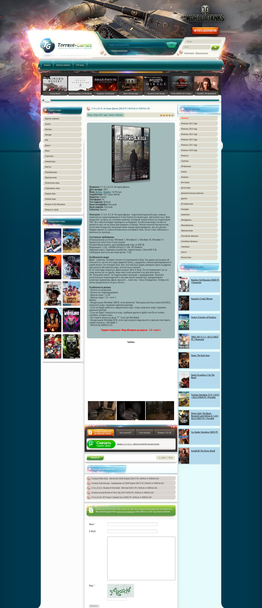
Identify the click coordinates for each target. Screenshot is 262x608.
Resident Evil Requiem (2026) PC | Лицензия (205, 281)
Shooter (107, 191)
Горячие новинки (63, 65)
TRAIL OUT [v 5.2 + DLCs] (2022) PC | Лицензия (204, 338)
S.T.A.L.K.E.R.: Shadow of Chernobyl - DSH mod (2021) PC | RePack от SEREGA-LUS (124, 488)
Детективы (186, 187)
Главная (47, 65)
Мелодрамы (186, 220)
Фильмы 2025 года (189, 123)
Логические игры (52, 183)
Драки (47, 145)
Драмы (184, 198)
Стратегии (49, 156)
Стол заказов (144, 432)
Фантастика (186, 257)
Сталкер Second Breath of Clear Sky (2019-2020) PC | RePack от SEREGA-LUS (122, 492)
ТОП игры (80, 65)
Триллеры (185, 246)
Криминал (185, 214)
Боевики (184, 177)
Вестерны (185, 182)
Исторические (187, 204)
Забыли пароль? (201, 53)
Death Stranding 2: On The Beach (203, 376)
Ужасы (184, 252)
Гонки (47, 150)
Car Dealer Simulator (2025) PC (204, 432)
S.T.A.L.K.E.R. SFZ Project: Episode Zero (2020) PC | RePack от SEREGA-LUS (121, 497)
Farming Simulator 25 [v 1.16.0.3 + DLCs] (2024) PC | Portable (205, 396)
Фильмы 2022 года (189, 139)
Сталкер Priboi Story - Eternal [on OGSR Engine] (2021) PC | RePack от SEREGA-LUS (125, 478)
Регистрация (189, 53)
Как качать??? (125, 432)
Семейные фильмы (189, 241)
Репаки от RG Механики (55, 204)
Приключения (51, 177)
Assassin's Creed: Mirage (202, 298)
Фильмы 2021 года (189, 145)
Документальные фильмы (192, 193)
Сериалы (185, 161)
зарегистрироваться (126, 511)
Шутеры (48, 129)
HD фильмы (186, 166)
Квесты (48, 167)
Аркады (48, 134)
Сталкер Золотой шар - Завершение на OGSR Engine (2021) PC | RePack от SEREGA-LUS (127, 483)
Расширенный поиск (119, 50)
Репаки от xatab (51, 209)
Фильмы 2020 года (189, 150)
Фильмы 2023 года (189, 134)
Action (99, 191)
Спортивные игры (52, 188)
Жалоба (100, 433)
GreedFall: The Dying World (203, 450)
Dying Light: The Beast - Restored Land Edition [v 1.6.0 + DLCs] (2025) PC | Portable (205, 416)
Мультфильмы (187, 225)
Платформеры (51, 172)
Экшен (47, 124)
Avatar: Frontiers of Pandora (203, 317)
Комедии (185, 209)
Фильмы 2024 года (189, 129)
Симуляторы (50, 161)
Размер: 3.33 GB (164, 432)
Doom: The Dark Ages (200, 355)
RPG (46, 140)
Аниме (184, 171)
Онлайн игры (50, 199)
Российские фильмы (189, 236)
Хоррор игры (50, 193)
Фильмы (184, 155)
